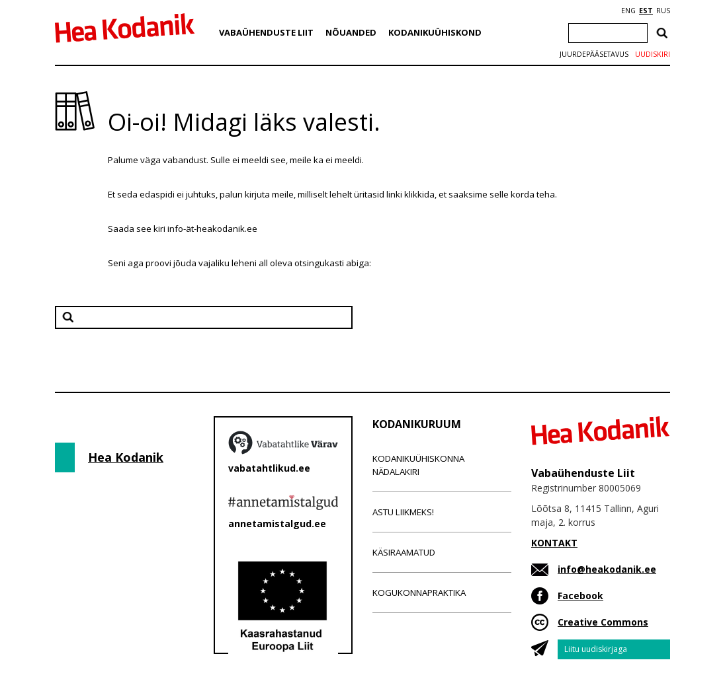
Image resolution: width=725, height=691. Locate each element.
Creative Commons (603, 622)
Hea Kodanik (125, 457)
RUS (663, 10)
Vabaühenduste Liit (266, 32)
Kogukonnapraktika (419, 593)
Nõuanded (350, 32)
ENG (628, 10)
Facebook (580, 595)
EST (646, 10)
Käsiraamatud (403, 552)
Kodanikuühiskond (435, 32)
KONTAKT (554, 542)
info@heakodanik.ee (607, 569)
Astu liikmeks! (403, 512)
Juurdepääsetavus (594, 54)
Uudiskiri (652, 54)
